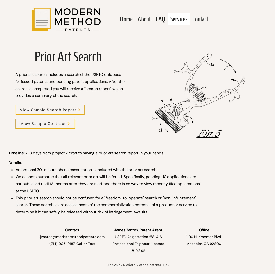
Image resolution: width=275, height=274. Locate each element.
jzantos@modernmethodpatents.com (72, 236)
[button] (50, 110)
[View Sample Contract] (45, 124)
